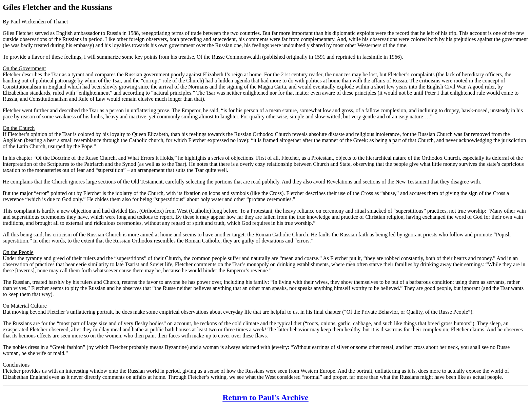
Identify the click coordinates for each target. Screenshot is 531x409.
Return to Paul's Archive (265, 397)
